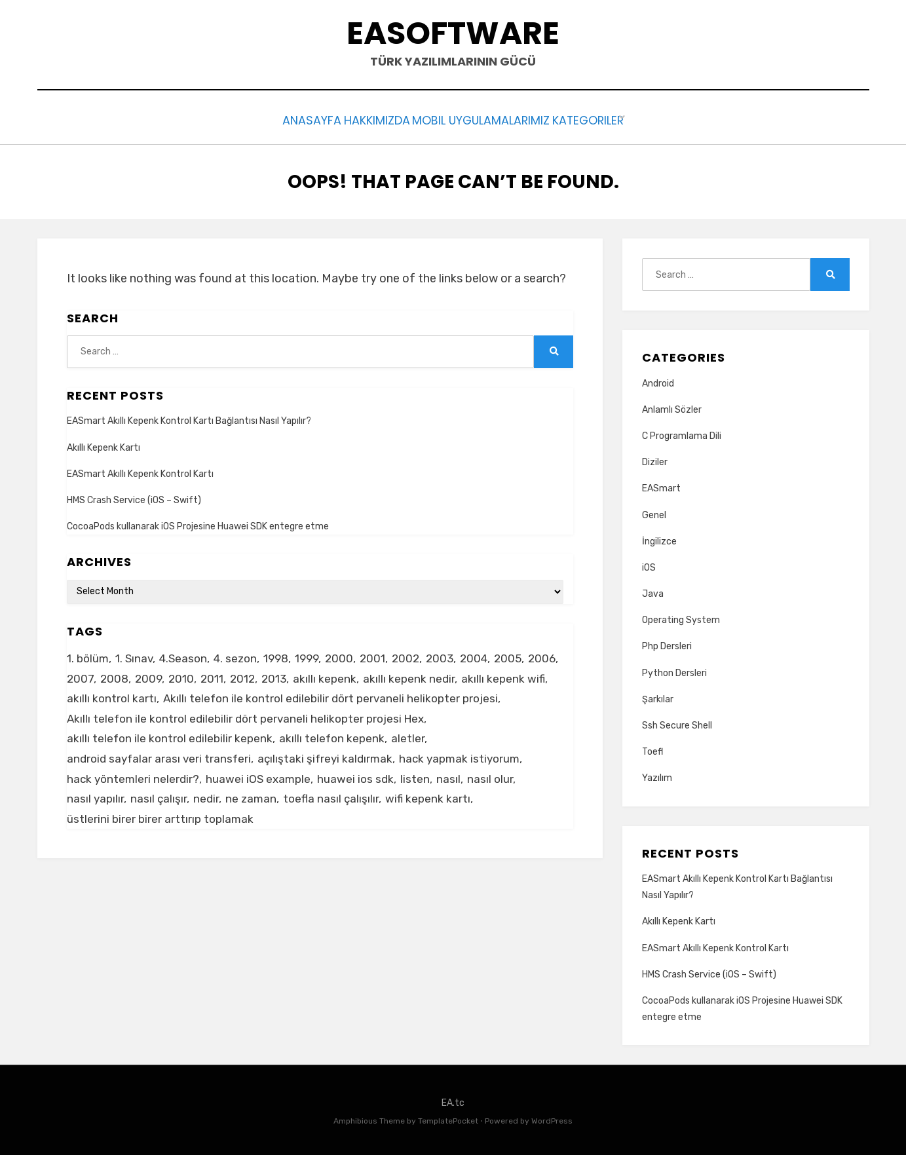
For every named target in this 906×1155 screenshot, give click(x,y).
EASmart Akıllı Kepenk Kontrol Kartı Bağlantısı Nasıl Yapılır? (189, 418)
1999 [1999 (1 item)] (306, 655)
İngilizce (659, 538)
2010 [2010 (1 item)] (181, 675)
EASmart (661, 485)
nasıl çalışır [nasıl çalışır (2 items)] (158, 795)
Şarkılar (657, 696)
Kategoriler (613, 119)
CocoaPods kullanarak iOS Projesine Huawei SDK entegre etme (198, 523)
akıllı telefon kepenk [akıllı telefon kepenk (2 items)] (332, 735)
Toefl (652, 748)
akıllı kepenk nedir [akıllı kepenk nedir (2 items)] (409, 675)
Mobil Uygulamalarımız (489, 119)
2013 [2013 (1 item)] (273, 675)
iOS (649, 564)
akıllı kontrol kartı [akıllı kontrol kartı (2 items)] (112, 695)
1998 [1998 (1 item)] (275, 655)
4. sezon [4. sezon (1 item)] (235, 655)
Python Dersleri (674, 669)
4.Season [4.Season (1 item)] (183, 655)
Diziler (655, 458)
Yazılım (657, 775)
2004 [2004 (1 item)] (473, 655)
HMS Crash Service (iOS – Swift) (134, 496)
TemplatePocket (448, 1118)
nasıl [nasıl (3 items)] (448, 775)
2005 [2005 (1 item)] (507, 655)
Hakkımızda (368, 119)
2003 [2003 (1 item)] (439, 655)
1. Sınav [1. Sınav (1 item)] (134, 655)
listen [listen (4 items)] (415, 775)
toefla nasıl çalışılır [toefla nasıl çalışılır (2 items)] (331, 795)
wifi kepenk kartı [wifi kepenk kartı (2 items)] (427, 795)
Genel (654, 512)
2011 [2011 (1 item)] (211, 675)
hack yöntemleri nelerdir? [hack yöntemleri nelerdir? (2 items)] (133, 775)
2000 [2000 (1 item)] (339, 655)
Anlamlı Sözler (672, 406)
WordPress (552, 1118)
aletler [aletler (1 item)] (408, 735)
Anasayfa (286, 119)
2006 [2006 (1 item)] (542, 655)
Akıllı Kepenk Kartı (103, 444)
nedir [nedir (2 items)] (206, 795)
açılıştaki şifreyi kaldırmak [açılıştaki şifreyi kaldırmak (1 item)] (324, 755)
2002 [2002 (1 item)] (405, 655)
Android (658, 380)
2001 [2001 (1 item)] (372, 655)
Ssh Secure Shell (677, 722)
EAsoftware (453, 33)
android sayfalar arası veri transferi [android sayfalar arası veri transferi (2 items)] (159, 755)
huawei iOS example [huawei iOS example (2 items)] (258, 775)
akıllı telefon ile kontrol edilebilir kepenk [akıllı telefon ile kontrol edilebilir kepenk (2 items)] (170, 735)
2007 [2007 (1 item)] (80, 675)
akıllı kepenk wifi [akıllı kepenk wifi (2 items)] (503, 675)
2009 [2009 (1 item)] (148, 675)
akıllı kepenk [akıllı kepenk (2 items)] (324, 675)
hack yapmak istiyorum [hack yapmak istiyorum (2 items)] (459, 755)
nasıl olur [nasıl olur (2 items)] (490, 775)
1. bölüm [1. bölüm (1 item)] (88, 655)
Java (653, 590)
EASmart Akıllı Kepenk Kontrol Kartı (140, 470)
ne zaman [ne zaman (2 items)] (250, 795)
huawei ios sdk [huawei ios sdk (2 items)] (355, 775)
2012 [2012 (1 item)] (242, 675)
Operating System (681, 616)
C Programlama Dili (681, 432)
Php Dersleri (667, 643)
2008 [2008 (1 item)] (114, 675)
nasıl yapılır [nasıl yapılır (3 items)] (95, 795)
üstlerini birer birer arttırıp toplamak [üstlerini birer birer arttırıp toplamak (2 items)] (160, 815)
